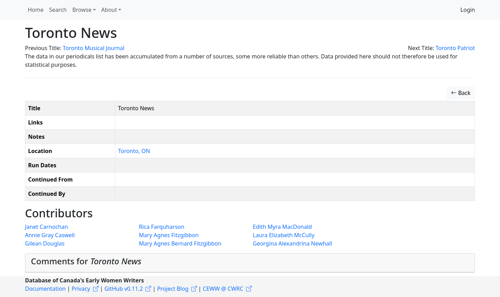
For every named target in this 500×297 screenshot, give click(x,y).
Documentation (45, 288)
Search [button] (58, 10)
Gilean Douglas (45, 243)
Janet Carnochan (46, 227)
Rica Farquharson (161, 227)
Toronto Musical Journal (94, 48)
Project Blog (172, 288)
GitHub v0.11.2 (124, 288)
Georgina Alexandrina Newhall (292, 243)
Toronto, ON (134, 151)
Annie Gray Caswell (50, 235)
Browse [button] (81, 10)
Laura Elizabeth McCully (284, 235)
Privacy (81, 288)
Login (467, 10)
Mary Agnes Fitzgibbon (169, 235)
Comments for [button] (86, 261)
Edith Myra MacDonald (282, 227)
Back (460, 93)
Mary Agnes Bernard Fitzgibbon (180, 243)
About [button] (109, 10)
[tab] (250, 263)
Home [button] (36, 10)
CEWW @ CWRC (223, 288)
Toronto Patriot (455, 48)
